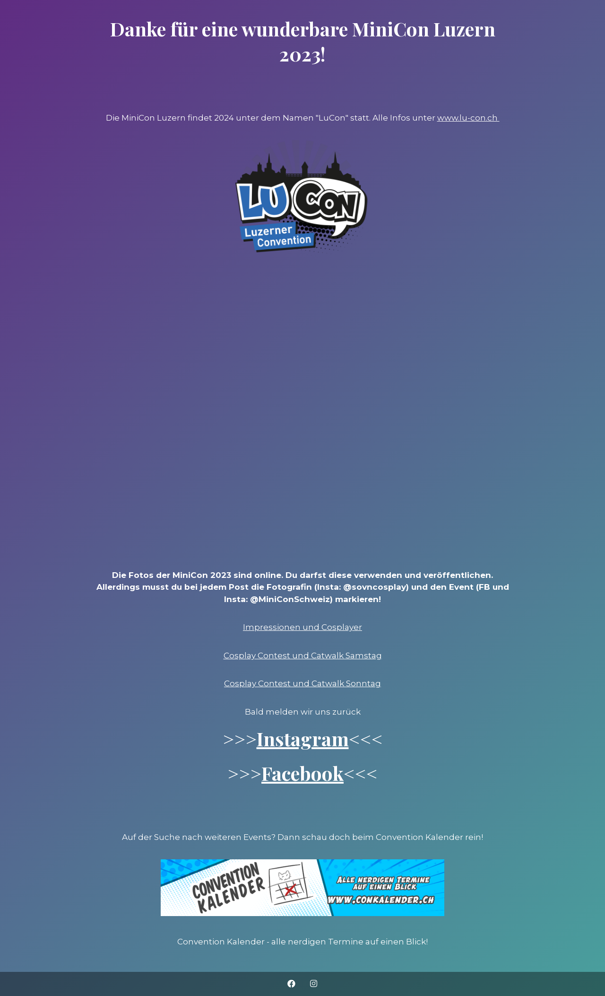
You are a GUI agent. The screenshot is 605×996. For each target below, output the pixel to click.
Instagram (303, 738)
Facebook (302, 773)
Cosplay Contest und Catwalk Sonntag (302, 683)
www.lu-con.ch (468, 117)
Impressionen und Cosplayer (302, 627)
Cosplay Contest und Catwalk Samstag (303, 655)
